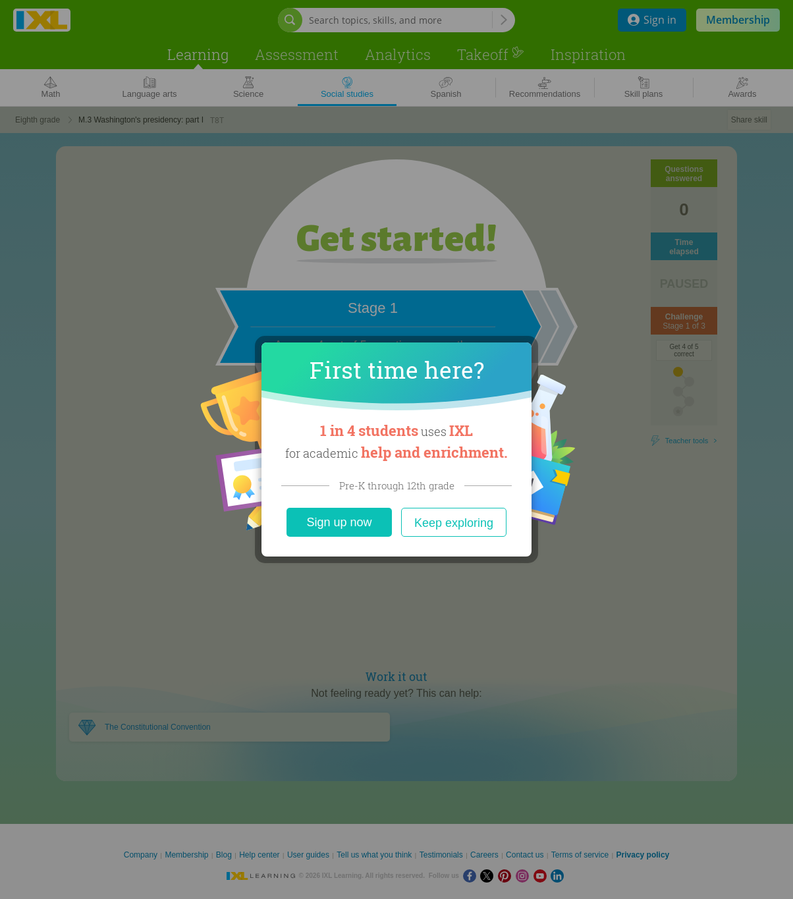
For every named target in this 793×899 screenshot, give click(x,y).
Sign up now (338, 522)
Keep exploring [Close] (453, 523)
